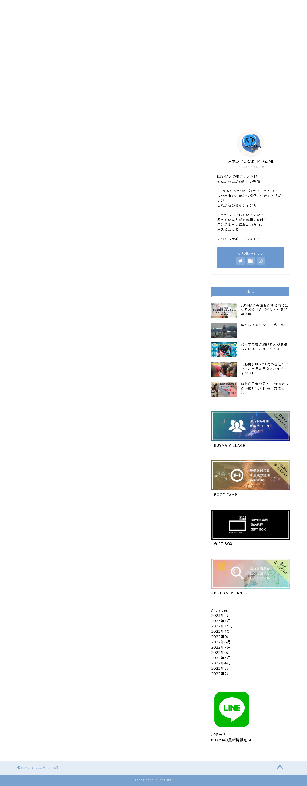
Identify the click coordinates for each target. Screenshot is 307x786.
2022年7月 (221, 647)
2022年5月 (221, 657)
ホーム (46, 6)
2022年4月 (221, 663)
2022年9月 (221, 636)
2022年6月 (221, 652)
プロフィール (103, 6)
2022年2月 (221, 673)
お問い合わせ (161, 6)
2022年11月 (222, 626)
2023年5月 (221, 615)
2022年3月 (221, 668)
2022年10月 (222, 631)
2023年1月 (221, 620)
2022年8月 (221, 642)
